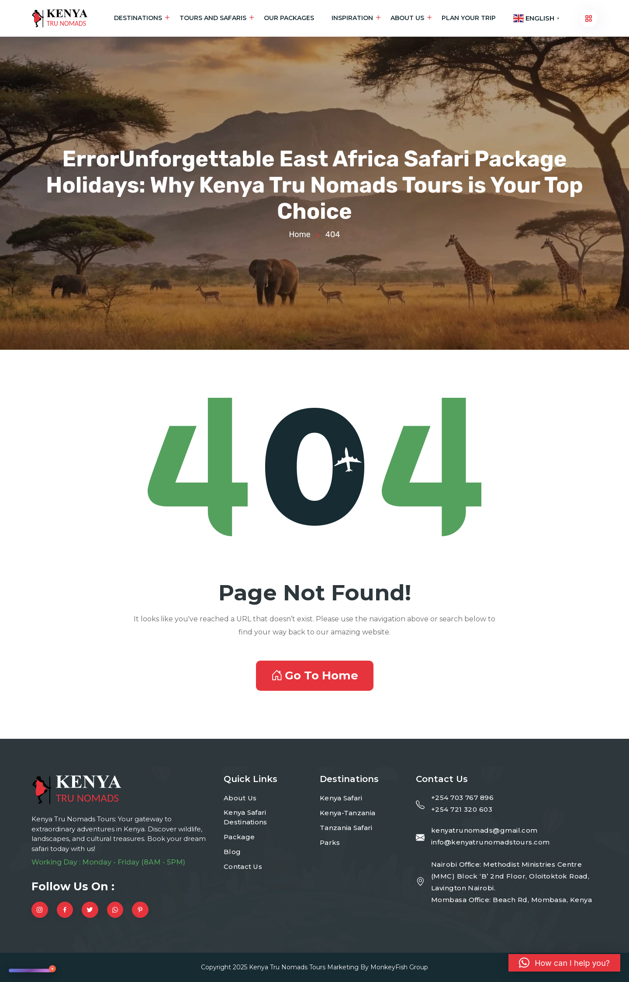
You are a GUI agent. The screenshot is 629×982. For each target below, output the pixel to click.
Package (239, 837)
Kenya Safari (341, 798)
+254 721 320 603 (461, 809)
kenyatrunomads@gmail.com (484, 830)
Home (299, 234)
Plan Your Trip (469, 18)
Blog (232, 852)
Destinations (138, 18)
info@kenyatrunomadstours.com (490, 842)
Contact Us (243, 866)
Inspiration (352, 18)
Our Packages (289, 18)
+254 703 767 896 (462, 797)
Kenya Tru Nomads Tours (287, 967)
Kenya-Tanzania (347, 813)
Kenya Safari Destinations (245, 817)
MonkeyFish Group (399, 967)
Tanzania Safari (346, 828)
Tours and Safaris (213, 18)
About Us (407, 18)
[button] (564, 963)
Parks (330, 842)
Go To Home (314, 675)
